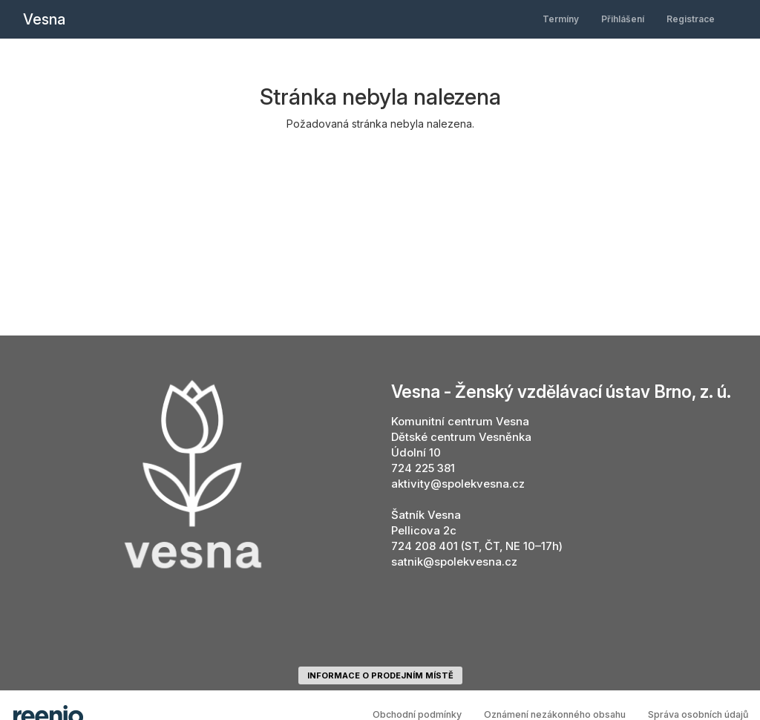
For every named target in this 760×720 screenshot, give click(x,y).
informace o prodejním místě (380, 675)
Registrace (690, 18)
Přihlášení (622, 18)
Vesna (44, 19)
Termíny (561, 18)
